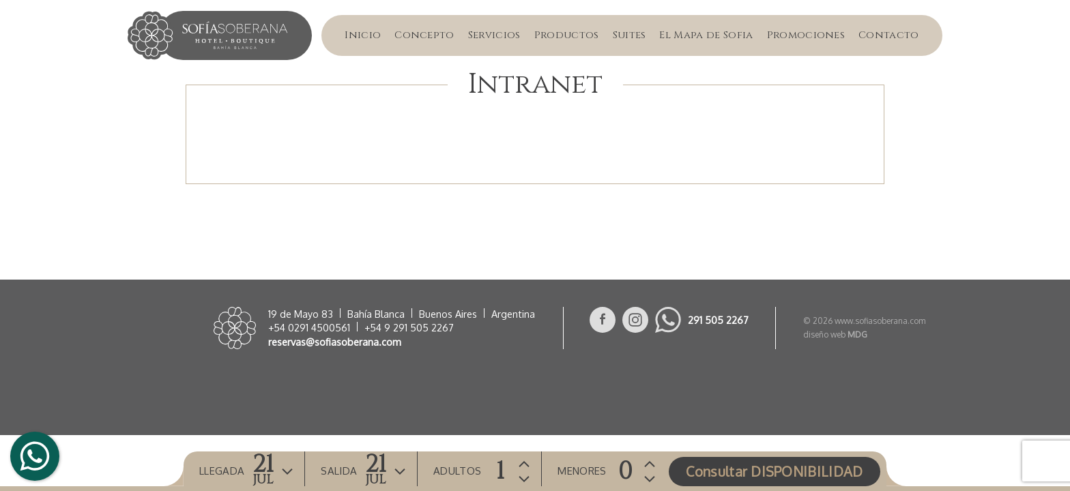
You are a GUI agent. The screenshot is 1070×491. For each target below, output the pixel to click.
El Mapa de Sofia (706, 35)
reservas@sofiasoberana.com (334, 342)
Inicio (363, 35)
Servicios (494, 35)
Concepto (424, 35)
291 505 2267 (718, 320)
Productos (566, 35)
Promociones (806, 35)
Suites (629, 35)
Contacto (888, 35)
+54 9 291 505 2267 (409, 327)
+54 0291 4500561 (309, 327)
